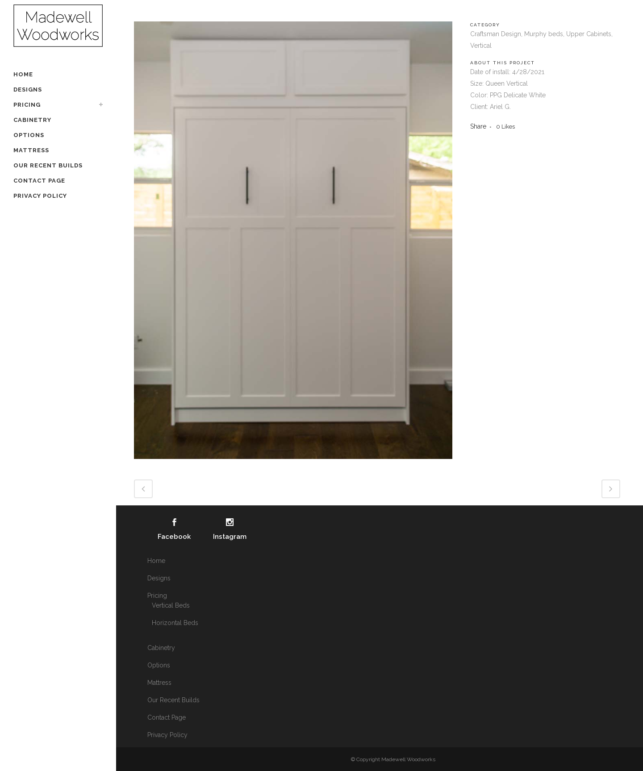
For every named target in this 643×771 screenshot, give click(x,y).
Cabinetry (161, 647)
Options (158, 665)
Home (156, 560)
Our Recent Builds (173, 700)
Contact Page (166, 717)
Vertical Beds (171, 605)
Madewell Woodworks (408, 759)
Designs (159, 578)
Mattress (159, 682)
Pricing (157, 595)
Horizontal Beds (175, 622)
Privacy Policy (167, 734)
